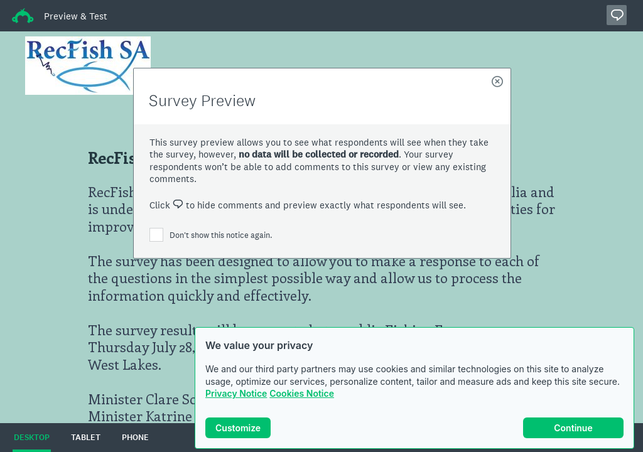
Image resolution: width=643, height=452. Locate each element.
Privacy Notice (236, 393)
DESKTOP (32, 437)
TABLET (85, 437)
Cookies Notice (301, 393)
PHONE (135, 437)
